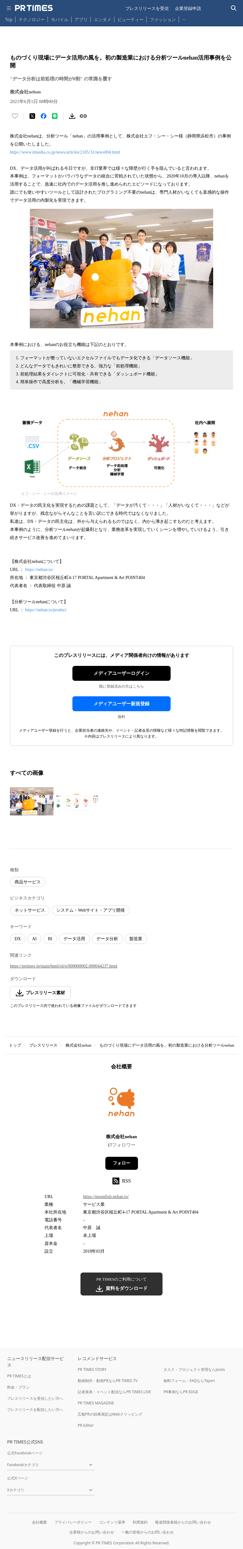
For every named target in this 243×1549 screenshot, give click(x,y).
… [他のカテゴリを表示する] (184, 18)
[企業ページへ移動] (121, 1104)
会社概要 (39, 1522)
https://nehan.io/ (39, 569)
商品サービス (28, 882)
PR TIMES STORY (92, 1369)
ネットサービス (30, 910)
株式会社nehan (78, 1045)
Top (8, 19)
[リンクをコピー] (83, 116)
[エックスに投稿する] (32, 116)
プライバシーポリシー (73, 1522)
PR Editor (86, 1425)
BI (50, 938)
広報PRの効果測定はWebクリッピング (110, 1414)
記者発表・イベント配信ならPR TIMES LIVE (114, 1391)
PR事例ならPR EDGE (180, 1391)
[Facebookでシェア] (43, 116)
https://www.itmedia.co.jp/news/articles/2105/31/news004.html (65, 152)
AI (34, 938)
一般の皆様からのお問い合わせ (148, 1532)
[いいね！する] (15, 116)
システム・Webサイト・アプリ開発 (90, 910)
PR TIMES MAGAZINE (96, 1403)
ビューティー (130, 19)
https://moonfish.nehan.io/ (106, 1196)
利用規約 (140, 1522)
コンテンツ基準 (112, 1522)
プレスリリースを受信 (147, 8)
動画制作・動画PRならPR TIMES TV (107, 1380)
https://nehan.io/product (45, 610)
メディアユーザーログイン (121, 673)
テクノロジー (32, 19)
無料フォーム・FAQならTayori (189, 1380)
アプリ (81, 19)
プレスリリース (43, 1045)
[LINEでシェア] (55, 116)
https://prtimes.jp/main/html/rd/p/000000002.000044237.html (63, 966)
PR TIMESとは (19, 1376)
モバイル (59, 19)
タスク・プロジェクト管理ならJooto (194, 1369)
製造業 (135, 938)
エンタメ (102, 19)
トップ (15, 1045)
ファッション (163, 19)
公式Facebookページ (25, 1453)
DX (18, 938)
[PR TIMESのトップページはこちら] (34, 8)
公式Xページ (17, 1478)
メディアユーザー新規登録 (121, 703)
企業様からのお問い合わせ (91, 1532)
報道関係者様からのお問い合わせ (183, 1522)
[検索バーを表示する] (234, 8)
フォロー (121, 1163)
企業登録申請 (188, 8)
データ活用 (74, 938)
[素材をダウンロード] (72, 116)
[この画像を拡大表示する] (31, 801)
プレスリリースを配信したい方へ (35, 1409)
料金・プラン (18, 1387)
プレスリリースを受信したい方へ (35, 1398)
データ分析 (107, 938)
